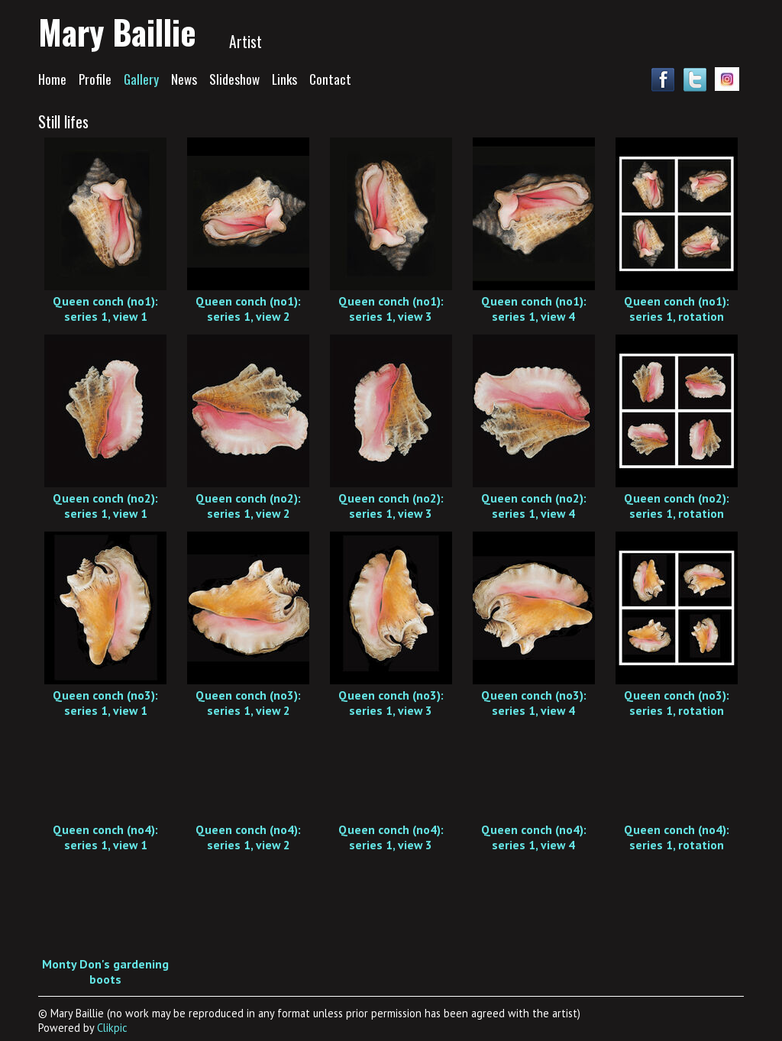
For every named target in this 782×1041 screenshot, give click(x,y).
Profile (95, 79)
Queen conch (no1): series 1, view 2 (248, 308)
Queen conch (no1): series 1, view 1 (105, 308)
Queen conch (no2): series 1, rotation (676, 505)
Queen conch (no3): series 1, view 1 (105, 702)
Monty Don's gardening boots (105, 971)
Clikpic (112, 1027)
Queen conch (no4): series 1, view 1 (105, 837)
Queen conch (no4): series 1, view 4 (533, 837)
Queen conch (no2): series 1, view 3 (391, 505)
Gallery (141, 79)
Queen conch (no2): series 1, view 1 (105, 505)
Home (52, 79)
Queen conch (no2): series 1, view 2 (248, 505)
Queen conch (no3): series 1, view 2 (248, 702)
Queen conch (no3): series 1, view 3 (391, 702)
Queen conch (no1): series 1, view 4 (533, 308)
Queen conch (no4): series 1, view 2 (248, 837)
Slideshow (234, 79)
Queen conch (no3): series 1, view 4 (533, 702)
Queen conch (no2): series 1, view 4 (533, 505)
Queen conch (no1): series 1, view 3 (391, 308)
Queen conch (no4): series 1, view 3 (391, 837)
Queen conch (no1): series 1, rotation (676, 308)
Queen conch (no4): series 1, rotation (676, 837)
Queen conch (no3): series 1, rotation (676, 702)
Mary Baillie (117, 31)
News (184, 79)
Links (284, 79)
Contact (330, 79)
